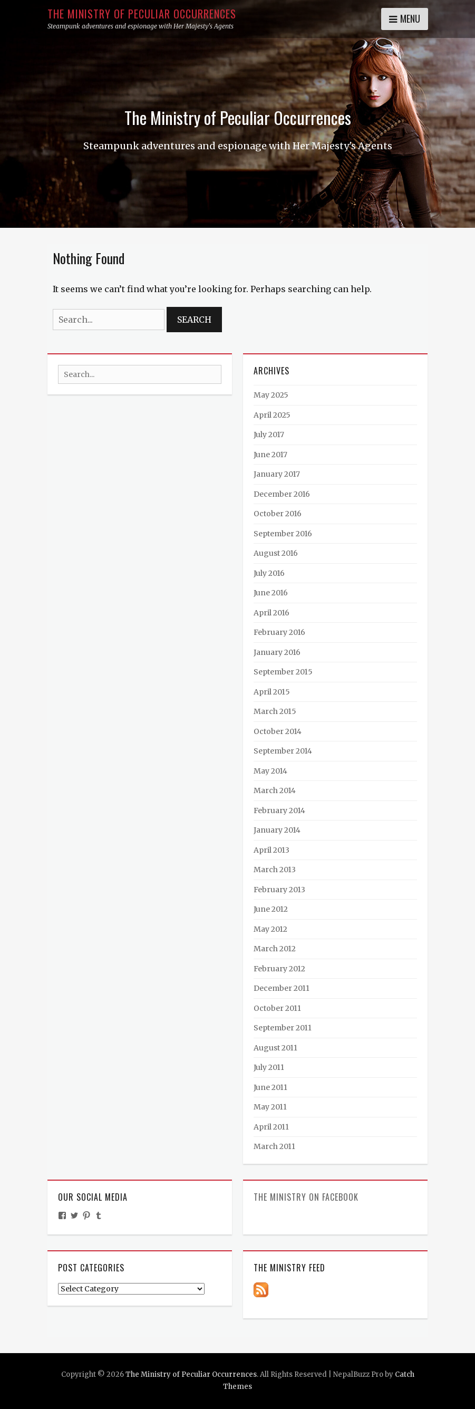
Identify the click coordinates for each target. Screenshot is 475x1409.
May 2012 (270, 929)
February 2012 (279, 968)
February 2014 (279, 810)
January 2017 (277, 474)
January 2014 (277, 830)
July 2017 (269, 434)
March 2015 (275, 711)
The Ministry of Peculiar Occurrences (141, 14)
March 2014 (275, 790)
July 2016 (269, 573)
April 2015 (272, 692)
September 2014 (283, 751)
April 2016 (271, 612)
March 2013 (275, 869)
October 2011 (277, 1008)
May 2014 (270, 771)
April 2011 (271, 1127)
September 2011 (283, 1027)
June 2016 (271, 592)
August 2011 (275, 1048)
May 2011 (270, 1107)
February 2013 (279, 889)
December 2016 (282, 494)
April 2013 (271, 850)
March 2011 (274, 1146)
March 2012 (275, 948)
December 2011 (281, 988)
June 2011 (270, 1087)
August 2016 (276, 553)
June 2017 (270, 454)
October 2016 (278, 513)
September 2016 (283, 533)
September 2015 (283, 672)
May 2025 (271, 395)
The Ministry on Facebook (306, 1197)
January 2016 (277, 652)
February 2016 (279, 632)
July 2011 (269, 1067)
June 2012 (271, 909)
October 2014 (278, 731)
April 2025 (272, 415)
